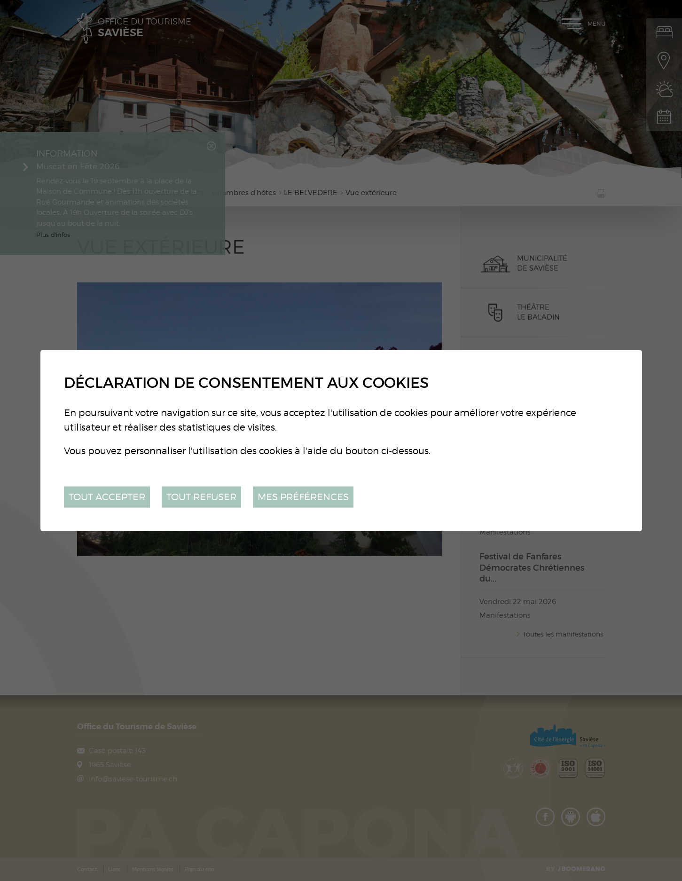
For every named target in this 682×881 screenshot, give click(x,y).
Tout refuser (201, 497)
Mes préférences (303, 497)
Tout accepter (107, 497)
